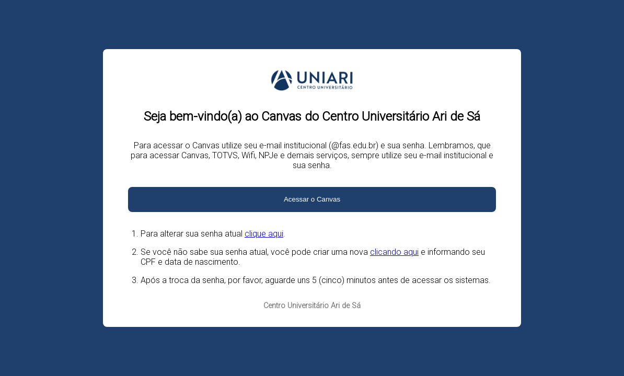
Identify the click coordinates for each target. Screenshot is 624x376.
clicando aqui (394, 252)
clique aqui (264, 234)
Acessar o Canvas (312, 199)
